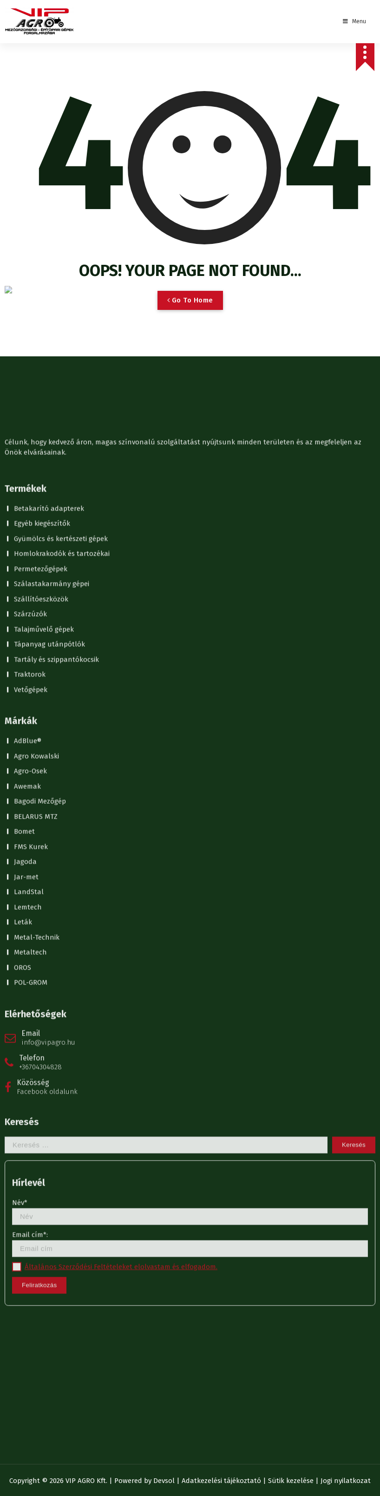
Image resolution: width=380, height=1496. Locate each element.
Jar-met (26, 84)
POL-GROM (30, 190)
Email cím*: (190, 451)
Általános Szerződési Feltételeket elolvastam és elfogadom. (121, 474)
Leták (23, 129)
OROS (22, 175)
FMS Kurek (31, 54)
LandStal (29, 99)
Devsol (164, 1480)
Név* (190, 419)
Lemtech (28, 115)
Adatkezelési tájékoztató (221, 1480)
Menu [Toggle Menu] (353, 21)
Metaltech (30, 160)
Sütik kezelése (291, 1480)
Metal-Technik (36, 145)
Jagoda (25, 69)
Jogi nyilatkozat (346, 1480)
